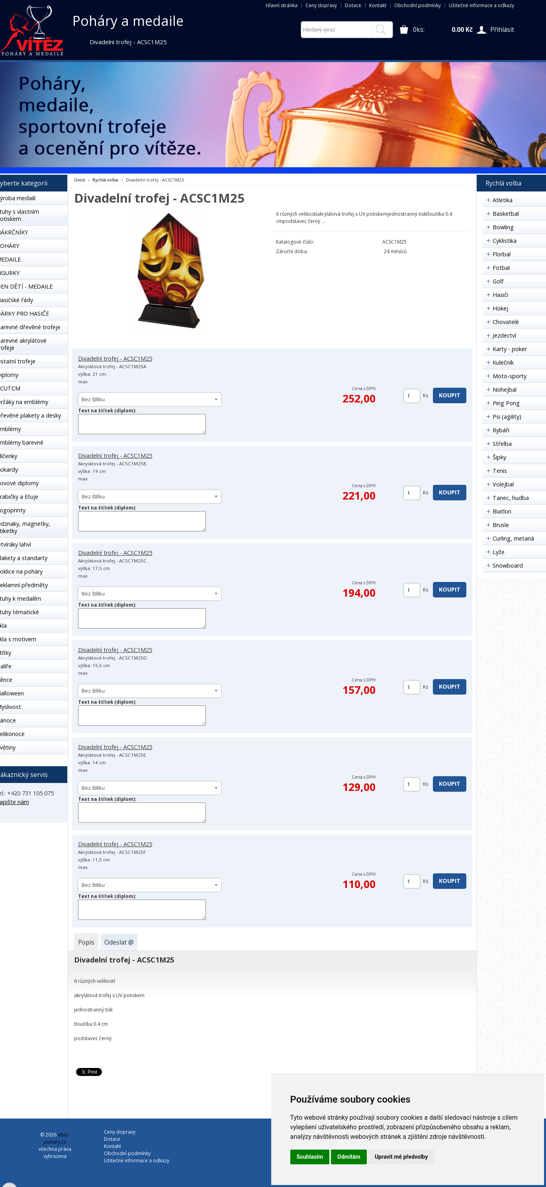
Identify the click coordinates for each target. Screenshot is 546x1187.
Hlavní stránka (281, 5)
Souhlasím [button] (310, 1157)
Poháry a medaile (128, 21)
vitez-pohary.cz (57, 1138)
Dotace (353, 5)
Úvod (79, 180)
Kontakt (377, 5)
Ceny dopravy (321, 5)
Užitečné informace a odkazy (481, 5)
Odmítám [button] (348, 1157)
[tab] (86, 942)
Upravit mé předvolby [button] (401, 1157)
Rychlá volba (105, 180)
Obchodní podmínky (417, 5)
